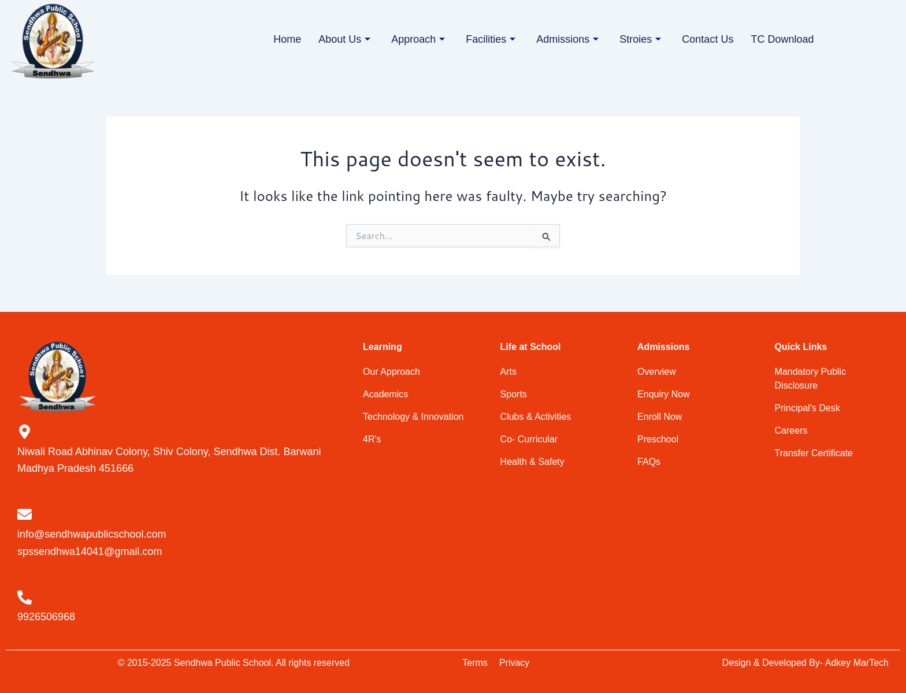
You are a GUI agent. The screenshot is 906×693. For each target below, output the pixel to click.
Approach (418, 39)
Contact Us (707, 39)
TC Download (782, 39)
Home (287, 39)
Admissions (567, 39)
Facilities (490, 39)
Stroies (640, 39)
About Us (344, 39)
